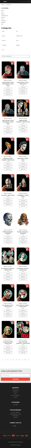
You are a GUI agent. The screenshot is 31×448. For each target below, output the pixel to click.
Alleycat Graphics (15, 412)
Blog (15, 393)
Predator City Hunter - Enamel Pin (23, 232)
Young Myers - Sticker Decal (23, 196)
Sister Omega (15, 415)
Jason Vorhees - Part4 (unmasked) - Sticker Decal (8, 84)
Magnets (3, 22)
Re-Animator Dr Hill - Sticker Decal (8, 306)
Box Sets (3, 17)
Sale (2, 24)
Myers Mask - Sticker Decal (23, 159)
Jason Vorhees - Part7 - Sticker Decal (23, 83)
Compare (8, 91)
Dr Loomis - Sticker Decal (8, 195)
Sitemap (15, 397)
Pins (2, 12)
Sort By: (3, 56)
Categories (15, 404)
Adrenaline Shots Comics (15, 414)
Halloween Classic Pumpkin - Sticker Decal (8, 159)
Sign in (12, 395)
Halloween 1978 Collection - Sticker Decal (23, 121)
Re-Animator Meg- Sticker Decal (8, 342)
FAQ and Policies (15, 390)
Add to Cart (8, 94)
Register (18, 395)
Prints (2, 19)
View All (15, 417)
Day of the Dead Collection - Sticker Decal (23, 342)
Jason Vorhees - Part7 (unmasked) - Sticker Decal (8, 122)
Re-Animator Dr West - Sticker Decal (23, 269)
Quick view (8, 89)
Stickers (3, 14)
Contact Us (15, 391)
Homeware (3, 20)
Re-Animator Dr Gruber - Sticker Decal (22, 306)
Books (2, 10)
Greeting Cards (4, 15)
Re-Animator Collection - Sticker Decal (8, 269)
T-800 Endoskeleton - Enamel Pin (8, 232)
